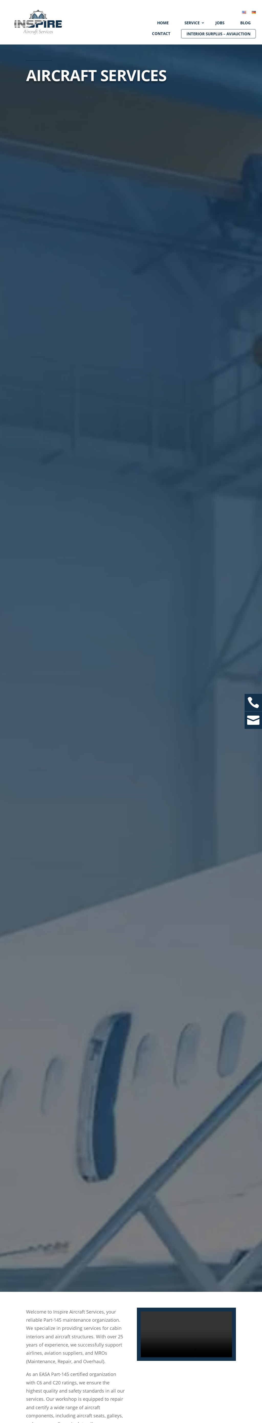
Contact (161, 33)
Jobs (219, 22)
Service (192, 22)
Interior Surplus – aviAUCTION (218, 33)
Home (163, 22)
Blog (245, 22)
